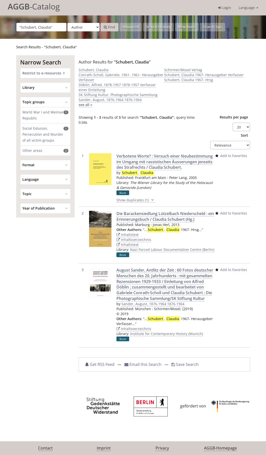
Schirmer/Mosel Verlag (183, 69)
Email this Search (143, 364)
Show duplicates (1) (135, 200)
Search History (158, 26)
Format (28, 165)
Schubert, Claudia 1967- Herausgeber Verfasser (204, 74)
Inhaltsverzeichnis (133, 239)
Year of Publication (38, 208)
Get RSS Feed (99, 364)
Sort (244, 135)
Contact (45, 448)
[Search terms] (41, 27)
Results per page (234, 117)
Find (109, 27)
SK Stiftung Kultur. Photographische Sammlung (118, 94)
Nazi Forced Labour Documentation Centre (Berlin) (172, 249)
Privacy (162, 448)
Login (224, 7)
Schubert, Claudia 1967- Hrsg (188, 79)
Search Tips (212, 26)
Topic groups (33, 102)
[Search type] (83, 27)
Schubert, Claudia (93, 69)
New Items (187, 26)
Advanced (130, 26)
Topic (27, 193)
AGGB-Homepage (220, 448)
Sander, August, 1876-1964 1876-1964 (110, 99)
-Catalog (34, 6)
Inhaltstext (127, 234)
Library (28, 87)
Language (248, 7)
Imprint (104, 448)
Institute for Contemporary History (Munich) (166, 333)
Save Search (185, 364)
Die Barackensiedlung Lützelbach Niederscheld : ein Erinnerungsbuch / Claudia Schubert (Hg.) (165, 216)
